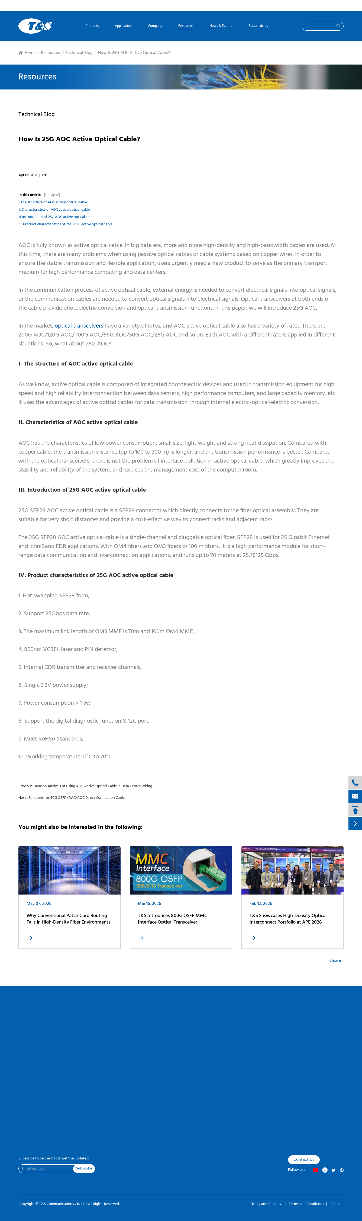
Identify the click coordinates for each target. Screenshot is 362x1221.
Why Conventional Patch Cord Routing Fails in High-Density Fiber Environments (69, 924)
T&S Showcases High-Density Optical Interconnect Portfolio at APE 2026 (288, 924)
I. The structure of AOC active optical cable (52, 202)
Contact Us (303, 1159)
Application (123, 26)
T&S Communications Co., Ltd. (63, 1204)
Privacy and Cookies (265, 1204)
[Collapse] (52, 195)
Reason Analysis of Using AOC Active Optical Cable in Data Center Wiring (93, 786)
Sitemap (337, 1204)
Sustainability (258, 26)
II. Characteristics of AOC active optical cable (54, 210)
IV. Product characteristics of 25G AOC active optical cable (65, 224)
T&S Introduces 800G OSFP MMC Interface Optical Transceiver (172, 924)
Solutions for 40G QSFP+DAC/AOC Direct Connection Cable (76, 798)
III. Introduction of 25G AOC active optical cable (56, 217)
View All (336, 961)
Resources (185, 26)
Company (155, 26)
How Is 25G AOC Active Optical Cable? (134, 52)
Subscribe (84, 1168)
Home (30, 52)
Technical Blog (79, 52)
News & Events (220, 26)
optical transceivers (79, 326)
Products (92, 26)
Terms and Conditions (306, 1204)
